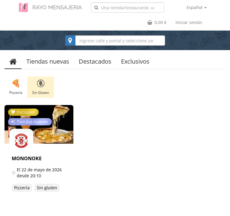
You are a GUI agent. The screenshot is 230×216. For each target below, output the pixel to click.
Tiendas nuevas (47, 61)
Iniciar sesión (188, 22)
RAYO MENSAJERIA (57, 7)
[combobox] (127, 7)
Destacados (95, 61)
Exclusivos (135, 61)
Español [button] (197, 7)
